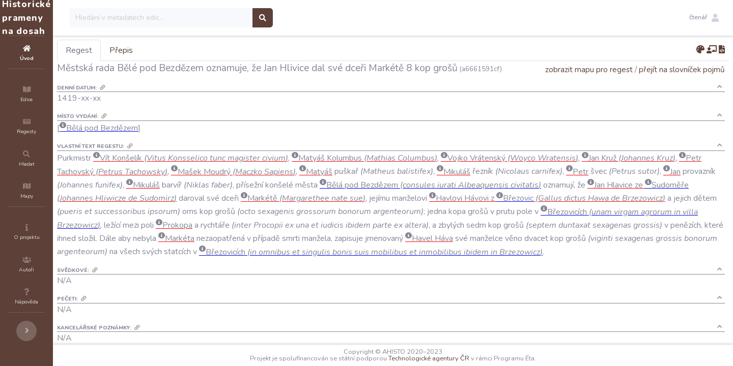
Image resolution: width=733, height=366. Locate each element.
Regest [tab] (140, 50)
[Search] (222, 17)
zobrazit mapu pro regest (589, 83)
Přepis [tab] (182, 50)
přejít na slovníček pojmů (682, 83)
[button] (704, 18)
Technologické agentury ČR (459, 358)
